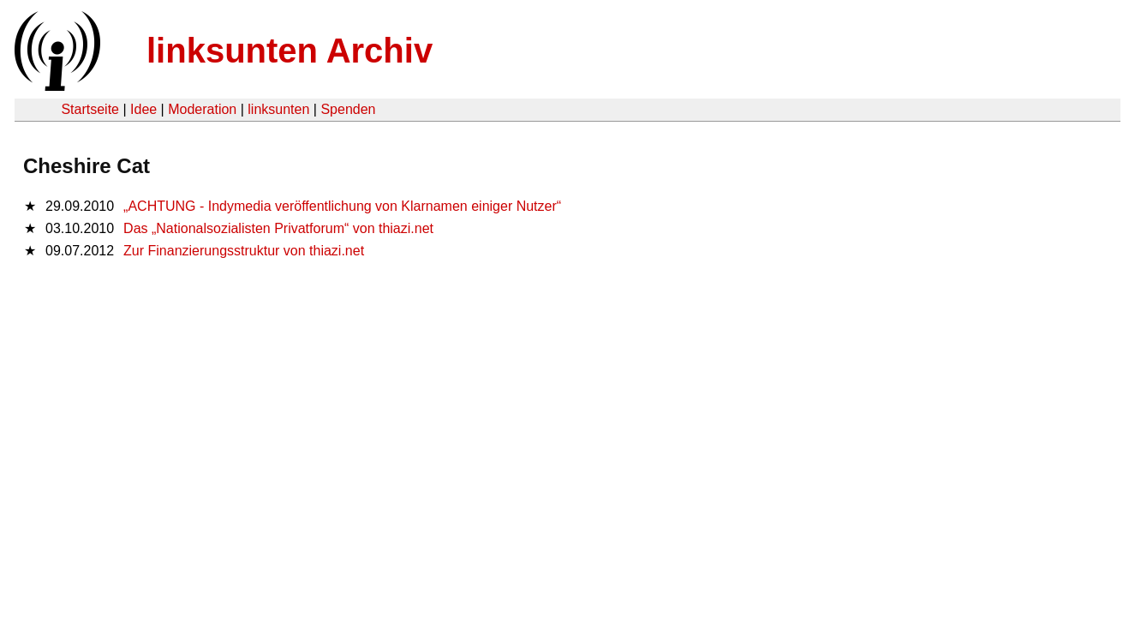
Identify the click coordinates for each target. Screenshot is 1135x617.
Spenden (347, 109)
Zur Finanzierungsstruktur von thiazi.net (243, 250)
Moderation (202, 109)
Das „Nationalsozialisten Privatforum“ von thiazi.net (278, 228)
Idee (143, 109)
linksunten (278, 109)
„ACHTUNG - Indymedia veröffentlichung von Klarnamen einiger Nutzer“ (342, 206)
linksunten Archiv (289, 50)
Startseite (90, 109)
